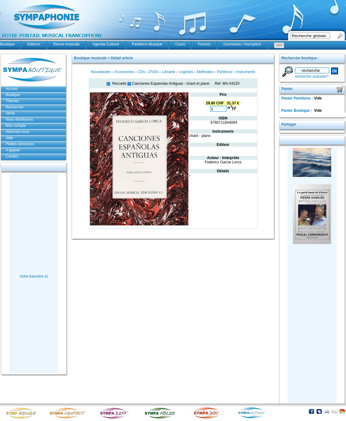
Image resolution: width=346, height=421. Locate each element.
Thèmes (12, 101)
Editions (33, 44)
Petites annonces (20, 144)
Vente (10, 113)
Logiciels (186, 72)
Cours (180, 44)
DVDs (153, 72)
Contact (12, 156)
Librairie (168, 72)
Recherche (14, 107)
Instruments (245, 72)
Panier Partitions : (297, 98)
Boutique (7, 44)
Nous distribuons (19, 119)
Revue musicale (66, 44)
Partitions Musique (147, 44)
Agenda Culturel (105, 44)
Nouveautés (101, 72)
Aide (9, 138)
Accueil (12, 89)
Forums (204, 44)
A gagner (13, 150)
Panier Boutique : (297, 110)
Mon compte (16, 125)
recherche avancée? (311, 76)
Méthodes (205, 72)
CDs (141, 72)
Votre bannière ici (34, 276)
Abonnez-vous (17, 132)
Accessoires (124, 72)
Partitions (224, 72)
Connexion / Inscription (242, 44)
